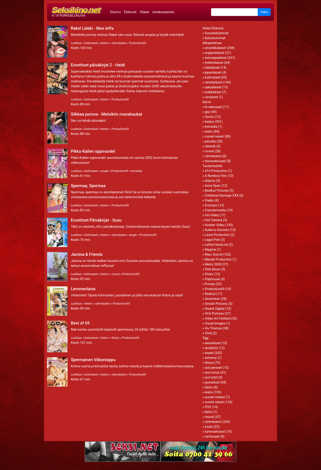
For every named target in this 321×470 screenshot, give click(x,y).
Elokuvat (130, 12)
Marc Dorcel (213, 254)
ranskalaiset (213, 82)
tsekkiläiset (213, 92)
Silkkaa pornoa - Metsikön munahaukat (106, 114)
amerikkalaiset (215, 48)
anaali (104, 171)
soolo (209, 427)
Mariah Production (218, 259)
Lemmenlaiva (83, 288)
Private (210, 284)
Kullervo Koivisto (217, 230)
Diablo (209, 200)
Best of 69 (80, 323)
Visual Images (215, 323)
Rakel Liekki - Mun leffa (92, 28)
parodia (210, 141)
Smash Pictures (216, 304)
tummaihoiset (215, 432)
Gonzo (209, 117)
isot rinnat (212, 372)
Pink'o (209, 274)
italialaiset (212, 67)
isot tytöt (211, 377)
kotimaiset (91, 43)
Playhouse (212, 279)
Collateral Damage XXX (221, 195)
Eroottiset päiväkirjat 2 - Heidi (98, 65)
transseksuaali (215, 161)
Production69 (137, 43)
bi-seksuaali (213, 107)
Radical (210, 294)
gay (207, 112)
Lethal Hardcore (216, 245)
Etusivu (115, 12)
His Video (212, 215)
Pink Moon (212, 269)
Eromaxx (211, 205)
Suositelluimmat (216, 33)
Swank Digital (214, 309)
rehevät (210, 146)
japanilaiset (213, 72)
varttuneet (212, 436)
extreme (211, 358)
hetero (105, 43)
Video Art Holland (217, 318)
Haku (264, 12)
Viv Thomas (213, 328)
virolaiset (211, 97)
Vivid (208, 333)
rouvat (116, 274)
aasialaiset (212, 343)
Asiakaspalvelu (163, 12)
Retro (208, 412)
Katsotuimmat (215, 38)
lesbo (209, 131)
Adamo (210, 181)
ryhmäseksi (119, 43)
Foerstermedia (215, 210)
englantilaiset (214, 53)
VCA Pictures (214, 313)
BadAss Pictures (217, 190)
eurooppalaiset (215, 58)
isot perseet (213, 368)
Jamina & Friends (87, 254)
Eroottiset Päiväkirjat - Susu (96, 220)
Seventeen (212, 299)
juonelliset (212, 382)
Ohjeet (144, 12)
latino (209, 387)
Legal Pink (212, 240)
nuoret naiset (214, 136)
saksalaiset (213, 87)
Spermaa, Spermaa (88, 185)
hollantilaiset (214, 63)
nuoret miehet (215, 397)
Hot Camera (213, 220)
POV (208, 407)
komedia (136, 171)
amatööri (211, 348)
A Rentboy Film (216, 176)
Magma (210, 250)
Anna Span (212, 186)
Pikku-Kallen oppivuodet (93, 151)
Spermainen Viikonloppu (93, 359)
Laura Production (217, 235)
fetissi (115, 337)
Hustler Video (214, 225)
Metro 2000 (213, 264)
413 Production (216, 171)
